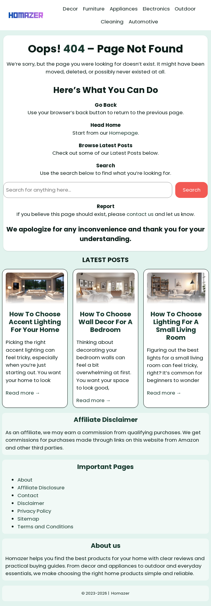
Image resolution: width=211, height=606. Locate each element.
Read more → (23, 392)
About (24, 479)
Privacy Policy (34, 511)
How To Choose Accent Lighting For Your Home (35, 322)
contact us (140, 214)
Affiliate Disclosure (41, 487)
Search (191, 189)
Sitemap (28, 518)
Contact (27, 495)
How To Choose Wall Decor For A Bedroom (105, 322)
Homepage (123, 132)
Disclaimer (30, 503)
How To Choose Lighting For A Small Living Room (176, 326)
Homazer (120, 593)
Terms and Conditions (45, 526)
